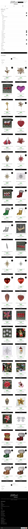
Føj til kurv (7, 99)
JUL (4, 8)
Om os (1, 507)
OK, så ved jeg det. (21, 2)
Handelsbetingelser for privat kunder (5, 506)
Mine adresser (2, 514)
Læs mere (25, 2)
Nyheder (2, 503)
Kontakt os (2, 505)
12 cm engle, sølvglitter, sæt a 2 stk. (20, 424)
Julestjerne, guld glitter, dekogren (20, 111)
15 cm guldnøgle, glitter (7, 111)
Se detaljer (7, 80)
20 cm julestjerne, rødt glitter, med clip (21, 146)
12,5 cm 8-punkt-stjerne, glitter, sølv (21, 181)
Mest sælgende (2, 504)
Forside (2, 8)
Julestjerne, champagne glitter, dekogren (20, 76)
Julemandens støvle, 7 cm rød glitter (21, 199)
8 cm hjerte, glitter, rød (21, 128)
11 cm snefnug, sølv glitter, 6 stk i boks (7, 338)
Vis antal (2, 62)
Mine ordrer (2, 512)
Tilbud (1, 502)
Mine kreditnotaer (3, 513)
